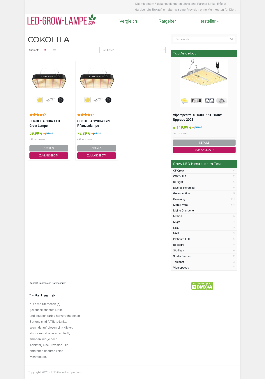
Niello (176, 233)
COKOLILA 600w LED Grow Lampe (44, 123)
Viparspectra (181, 267)
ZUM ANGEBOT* (48, 155)
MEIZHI (178, 216)
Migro (177, 222)
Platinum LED (181, 239)
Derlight (178, 182)
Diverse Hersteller (184, 187)
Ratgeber (167, 21)
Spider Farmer (182, 256)
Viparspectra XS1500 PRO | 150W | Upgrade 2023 (198, 117)
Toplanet (178, 262)
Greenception (181, 193)
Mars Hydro (180, 205)
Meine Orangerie (183, 210)
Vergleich (128, 21)
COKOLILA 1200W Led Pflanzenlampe (93, 123)
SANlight (178, 250)
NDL (176, 227)
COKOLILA (179, 176)
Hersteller (208, 21)
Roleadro (178, 244)
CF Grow (178, 170)
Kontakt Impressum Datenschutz (48, 283)
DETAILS (49, 148)
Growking (179, 199)
